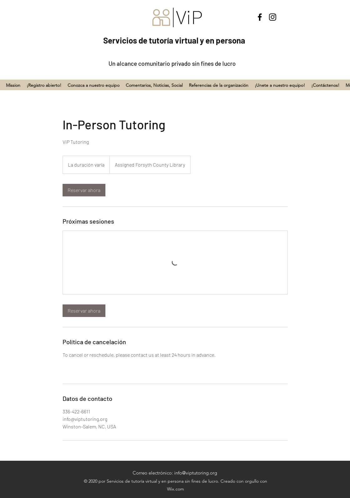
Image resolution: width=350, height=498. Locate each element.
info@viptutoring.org (195, 473)
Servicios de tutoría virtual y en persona (174, 40)
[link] (84, 190)
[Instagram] (272, 17)
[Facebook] (260, 17)
